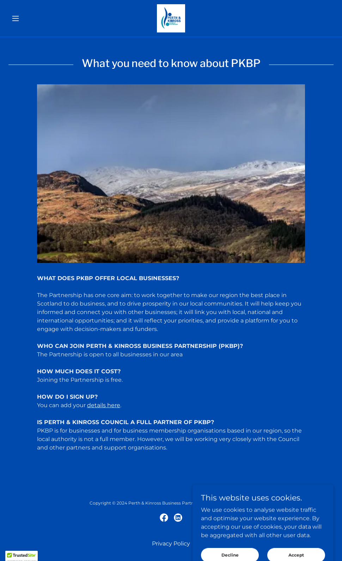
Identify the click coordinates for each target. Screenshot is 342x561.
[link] (171, 18)
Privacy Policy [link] (171, 543)
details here (103, 405)
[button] (32, 18)
